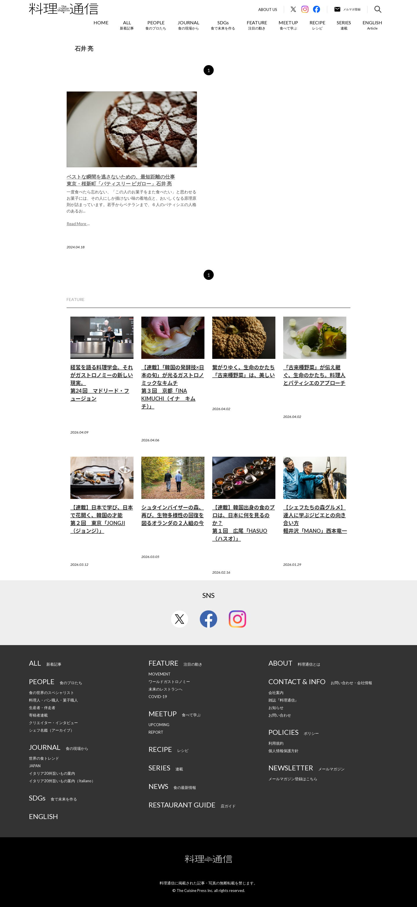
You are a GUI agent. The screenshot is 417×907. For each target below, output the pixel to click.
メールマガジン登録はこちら (292, 778)
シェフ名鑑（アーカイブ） (51, 730)
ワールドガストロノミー (169, 681)
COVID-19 (158, 696)
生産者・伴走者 (42, 707)
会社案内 (276, 692)
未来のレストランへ (165, 689)
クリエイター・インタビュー (53, 722)
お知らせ (276, 707)
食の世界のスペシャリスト (51, 692)
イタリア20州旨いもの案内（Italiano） (62, 781)
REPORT (156, 732)
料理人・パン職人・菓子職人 (53, 700)
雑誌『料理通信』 (283, 700)
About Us (267, 10)
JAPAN (35, 765)
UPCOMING (159, 724)
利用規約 (276, 743)
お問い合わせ (279, 715)
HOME (101, 22)
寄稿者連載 (38, 715)
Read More (77, 223)
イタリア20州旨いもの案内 (52, 773)
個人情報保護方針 (283, 750)
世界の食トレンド (44, 758)
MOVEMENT (160, 674)
